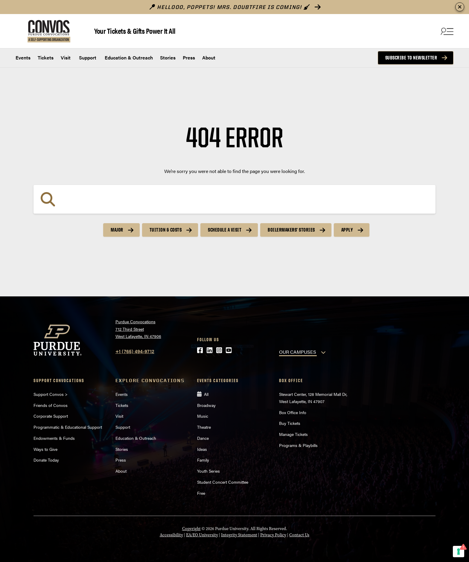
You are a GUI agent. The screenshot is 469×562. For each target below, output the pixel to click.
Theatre (204, 427)
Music (202, 416)
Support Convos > (51, 394)
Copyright (191, 529)
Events (23, 57)
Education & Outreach (128, 57)
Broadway (206, 405)
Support (87, 57)
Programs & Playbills (298, 445)
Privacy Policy (273, 535)
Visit (66, 57)
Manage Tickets (293, 434)
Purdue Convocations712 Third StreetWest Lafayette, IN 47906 (138, 328)
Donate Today (46, 460)
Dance (203, 438)
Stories (168, 57)
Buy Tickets (289, 423)
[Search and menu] (446, 31)
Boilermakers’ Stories (291, 230)
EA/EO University (202, 535)
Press (189, 57)
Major (117, 230)
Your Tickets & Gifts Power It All (135, 30)
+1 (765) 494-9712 (134, 351)
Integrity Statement (239, 535)
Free (201, 493)
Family (203, 460)
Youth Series (208, 471)
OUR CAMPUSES (297, 351)
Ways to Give (45, 449)
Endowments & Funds (54, 438)
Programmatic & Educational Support (68, 427)
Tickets (46, 57)
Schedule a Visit (224, 230)
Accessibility (171, 535)
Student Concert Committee (222, 482)
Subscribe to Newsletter (411, 58)
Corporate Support (51, 416)
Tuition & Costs (166, 230)
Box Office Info (292, 412)
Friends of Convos (51, 405)
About (208, 57)
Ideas (202, 449)
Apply (347, 230)
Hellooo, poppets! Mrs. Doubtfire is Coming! (230, 7)
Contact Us (299, 535)
